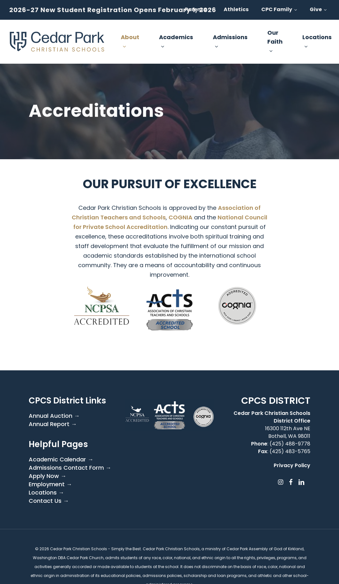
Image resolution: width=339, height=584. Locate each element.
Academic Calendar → (61, 459)
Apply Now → (47, 476)
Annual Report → (53, 424)
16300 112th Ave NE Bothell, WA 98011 (287, 432)
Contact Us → (49, 501)
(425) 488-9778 (290, 443)
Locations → (46, 492)
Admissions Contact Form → (70, 468)
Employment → (50, 484)
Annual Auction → (54, 416)
